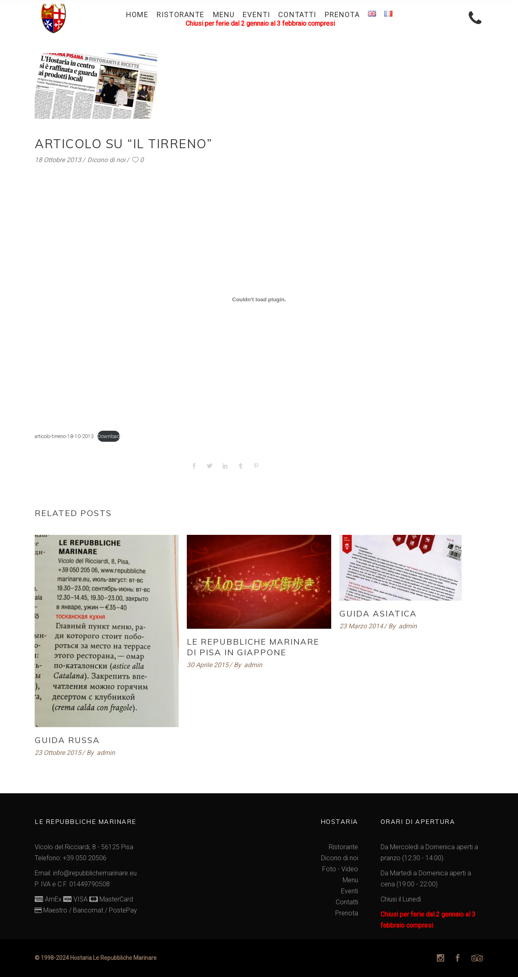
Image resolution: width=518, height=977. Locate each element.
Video (349, 869)
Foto (329, 869)
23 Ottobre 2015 (58, 753)
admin (106, 753)
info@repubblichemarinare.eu (95, 873)
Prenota (346, 913)
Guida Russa (67, 740)
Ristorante (343, 847)
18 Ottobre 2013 (58, 160)
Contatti (347, 902)
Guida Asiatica (378, 613)
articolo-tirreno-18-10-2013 (64, 436)
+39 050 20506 (84, 858)
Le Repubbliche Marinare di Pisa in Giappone (253, 646)
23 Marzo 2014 (361, 626)
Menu (350, 880)
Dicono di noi (106, 160)
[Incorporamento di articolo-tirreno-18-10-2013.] (259, 299)
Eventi (349, 891)
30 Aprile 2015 (207, 665)
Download (108, 436)
